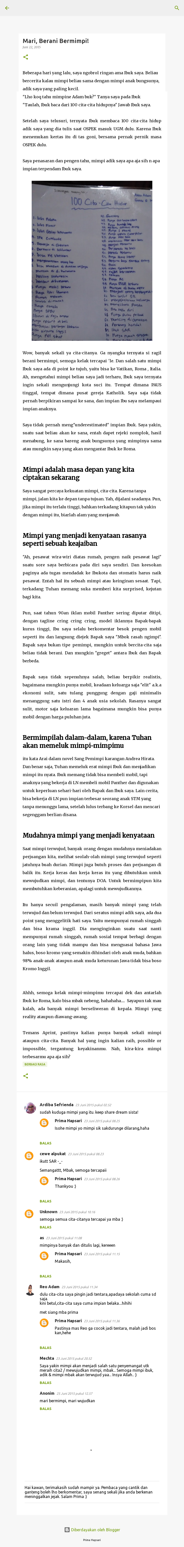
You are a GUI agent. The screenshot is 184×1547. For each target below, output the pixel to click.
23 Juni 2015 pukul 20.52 (74, 1358)
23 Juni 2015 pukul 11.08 (64, 1238)
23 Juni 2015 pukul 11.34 (79, 1287)
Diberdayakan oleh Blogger (92, 1529)
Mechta (47, 1358)
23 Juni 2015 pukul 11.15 (102, 1254)
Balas (46, 1143)
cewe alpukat (53, 1153)
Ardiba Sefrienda (56, 1104)
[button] (26, 57)
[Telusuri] (177, 8)
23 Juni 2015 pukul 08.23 (86, 1154)
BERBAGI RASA (35, 1064)
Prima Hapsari (68, 1120)
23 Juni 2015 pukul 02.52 (93, 1105)
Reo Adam (50, 1286)
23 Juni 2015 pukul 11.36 (102, 1321)
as (42, 1237)
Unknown (48, 1211)
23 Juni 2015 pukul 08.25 (102, 1121)
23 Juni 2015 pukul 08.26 (102, 1179)
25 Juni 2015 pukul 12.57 (74, 1393)
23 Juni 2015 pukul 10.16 (77, 1212)
